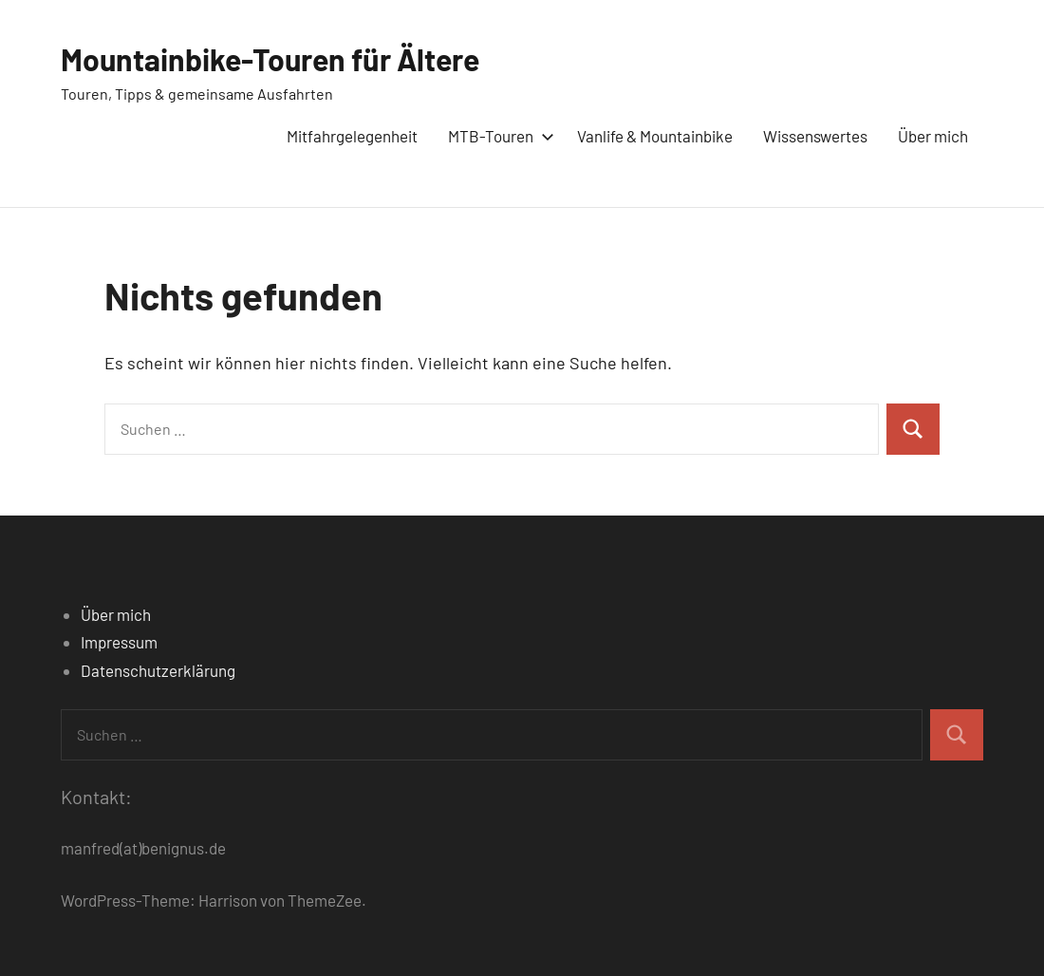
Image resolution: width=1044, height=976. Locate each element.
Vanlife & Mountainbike (655, 135)
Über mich (933, 135)
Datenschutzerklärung (158, 670)
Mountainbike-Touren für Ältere (270, 59)
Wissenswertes (815, 135)
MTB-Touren (497, 135)
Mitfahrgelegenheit (352, 135)
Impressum (119, 641)
